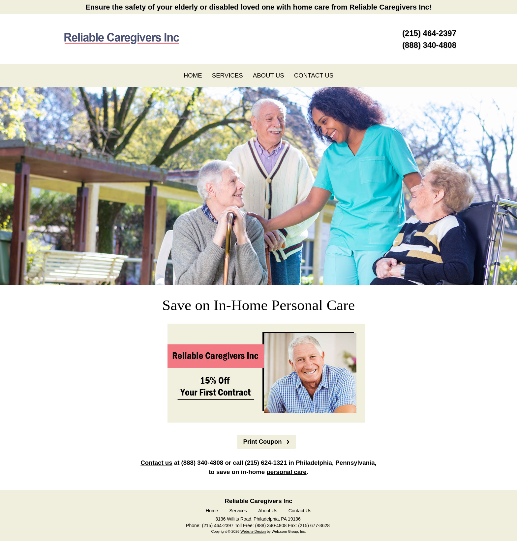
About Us (267, 511)
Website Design (253, 532)
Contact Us (300, 511)
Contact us (156, 463)
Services (238, 511)
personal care (286, 472)
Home (212, 511)
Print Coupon (262, 441)
